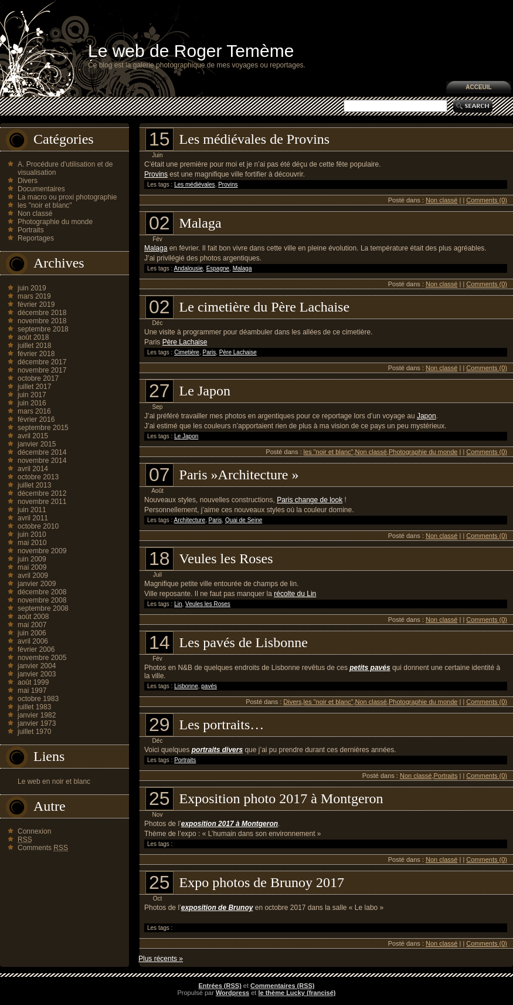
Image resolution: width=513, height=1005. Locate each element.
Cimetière (186, 352)
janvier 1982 (37, 715)
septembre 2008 (43, 608)
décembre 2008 (42, 592)
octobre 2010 (38, 526)
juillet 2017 (34, 387)
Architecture (189, 520)
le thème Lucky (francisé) (296, 992)
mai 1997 (32, 690)
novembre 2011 (42, 502)
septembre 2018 (43, 329)
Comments (43, 848)
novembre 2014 (42, 460)
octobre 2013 (38, 477)
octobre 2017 (38, 378)
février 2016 (36, 419)
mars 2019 (34, 296)
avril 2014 (33, 469)
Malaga (200, 223)
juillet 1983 (34, 707)
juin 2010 (32, 534)
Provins (156, 174)
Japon (426, 416)
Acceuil (478, 87)
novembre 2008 (42, 600)
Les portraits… (221, 724)
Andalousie (188, 268)
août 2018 (33, 337)
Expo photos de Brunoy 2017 (261, 882)
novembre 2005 (42, 658)
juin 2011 (32, 510)
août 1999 (33, 682)
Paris (209, 352)
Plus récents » (160, 959)
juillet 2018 (34, 345)
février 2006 (36, 649)
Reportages (36, 238)
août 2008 (33, 617)
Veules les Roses (226, 558)
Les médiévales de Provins (254, 139)
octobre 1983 (38, 699)
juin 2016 (32, 403)
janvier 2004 (37, 666)
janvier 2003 (37, 674)
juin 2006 (32, 633)
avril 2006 (33, 641)
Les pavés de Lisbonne (243, 642)
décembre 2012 (42, 493)
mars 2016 (34, 411)
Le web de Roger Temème (191, 50)
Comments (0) (486, 200)
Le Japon (204, 390)
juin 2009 (32, 559)
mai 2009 (32, 567)
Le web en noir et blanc (54, 781)
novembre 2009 (42, 551)
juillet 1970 (34, 731)
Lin (178, 604)
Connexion (34, 831)
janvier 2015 (37, 444)
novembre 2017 (42, 370)
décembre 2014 (42, 452)
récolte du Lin (295, 594)
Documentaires (41, 189)
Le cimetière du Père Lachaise (264, 306)
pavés (209, 686)
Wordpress (232, 992)
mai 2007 (32, 625)
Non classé (35, 213)
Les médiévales (194, 184)
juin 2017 (32, 395)
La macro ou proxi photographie (67, 197)
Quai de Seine (243, 520)
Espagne (217, 268)
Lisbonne (186, 686)
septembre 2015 (43, 428)
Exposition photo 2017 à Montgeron (281, 798)
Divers (28, 181)
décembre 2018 (42, 313)
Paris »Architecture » (239, 474)
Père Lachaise (185, 342)
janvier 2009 (37, 584)
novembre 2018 (42, 321)
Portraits (31, 230)
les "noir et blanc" (45, 205)
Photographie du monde (55, 222)
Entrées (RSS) (219, 985)
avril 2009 (33, 575)
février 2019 (36, 304)
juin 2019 (32, 288)
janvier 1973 (37, 723)
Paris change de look (309, 500)
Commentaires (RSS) (282, 985)
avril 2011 (33, 518)
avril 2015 (33, 436)
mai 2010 (32, 543)
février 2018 (36, 354)
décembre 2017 (42, 362)
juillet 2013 (34, 485)
